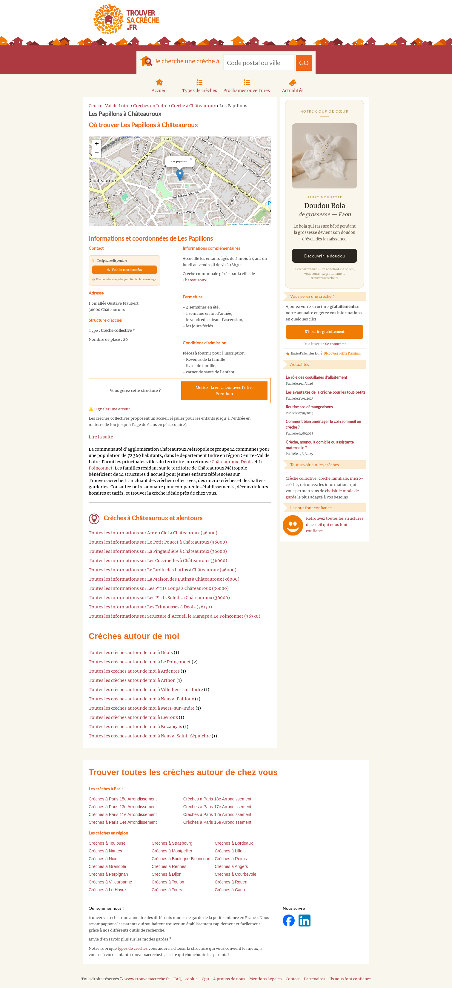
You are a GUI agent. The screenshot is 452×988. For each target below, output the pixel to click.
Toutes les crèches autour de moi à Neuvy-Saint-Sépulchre (150, 736)
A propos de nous (229, 979)
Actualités (292, 85)
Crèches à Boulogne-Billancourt (181, 858)
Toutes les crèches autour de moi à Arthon (132, 680)
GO (304, 62)
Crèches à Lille (228, 851)
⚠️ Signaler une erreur (109, 409)
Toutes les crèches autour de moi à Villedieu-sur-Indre (146, 689)
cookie (191, 979)
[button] (180, 175)
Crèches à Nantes (105, 851)
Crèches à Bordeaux (234, 843)
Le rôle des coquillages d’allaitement (316, 377)
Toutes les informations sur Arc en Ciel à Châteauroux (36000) (153, 533)
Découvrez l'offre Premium (342, 353)
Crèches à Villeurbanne (110, 882)
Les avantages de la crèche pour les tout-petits (325, 392)
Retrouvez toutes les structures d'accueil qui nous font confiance (334, 524)
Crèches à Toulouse (107, 843)
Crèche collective (301, 478)
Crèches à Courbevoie (235, 874)
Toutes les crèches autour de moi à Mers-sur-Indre (142, 708)
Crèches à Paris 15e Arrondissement (123, 799)
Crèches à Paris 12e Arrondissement (217, 814)
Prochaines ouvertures (246, 85)
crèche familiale (333, 478)
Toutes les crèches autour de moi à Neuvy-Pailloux (141, 699)
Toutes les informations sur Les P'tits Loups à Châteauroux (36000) (159, 588)
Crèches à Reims (231, 858)
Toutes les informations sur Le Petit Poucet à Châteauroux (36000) (158, 542)
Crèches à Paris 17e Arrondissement (217, 806)
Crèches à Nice (103, 858)
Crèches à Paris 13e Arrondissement (123, 806)
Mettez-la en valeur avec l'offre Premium (224, 390)
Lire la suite (101, 437)
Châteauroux (225, 461)
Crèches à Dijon (167, 874)
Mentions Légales (265, 979)
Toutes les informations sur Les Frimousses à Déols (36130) (150, 607)
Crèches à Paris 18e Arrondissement (217, 799)
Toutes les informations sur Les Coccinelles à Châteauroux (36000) (158, 560)
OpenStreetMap (249, 224)
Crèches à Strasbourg (172, 843)
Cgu (205, 979)
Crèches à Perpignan (108, 874)
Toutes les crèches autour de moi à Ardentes (134, 671)
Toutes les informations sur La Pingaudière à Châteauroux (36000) (158, 551)
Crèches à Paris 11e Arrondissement (123, 814)
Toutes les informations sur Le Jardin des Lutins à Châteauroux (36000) (162, 570)
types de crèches (132, 948)
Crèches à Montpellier (172, 851)
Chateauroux (195, 280)
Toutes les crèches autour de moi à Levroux (133, 717)
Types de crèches (199, 85)
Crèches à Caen (230, 889)
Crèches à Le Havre (107, 889)
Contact (293, 979)
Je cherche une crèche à (186, 61)
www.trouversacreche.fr (146, 979)
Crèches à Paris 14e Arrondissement (123, 822)
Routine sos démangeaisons (309, 407)
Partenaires (314, 979)
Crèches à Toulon (168, 882)
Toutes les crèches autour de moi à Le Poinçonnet (140, 662)
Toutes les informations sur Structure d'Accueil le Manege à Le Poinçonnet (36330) (174, 616)
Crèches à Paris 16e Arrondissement (217, 822)
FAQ (177, 979)
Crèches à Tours (167, 889)
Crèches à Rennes (169, 866)
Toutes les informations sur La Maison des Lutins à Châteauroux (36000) (164, 579)
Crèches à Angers (231, 866)
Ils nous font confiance (350, 979)
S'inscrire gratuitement (325, 332)
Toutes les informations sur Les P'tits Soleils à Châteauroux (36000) (159, 597)
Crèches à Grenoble (107, 866)
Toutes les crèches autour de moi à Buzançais (135, 726)
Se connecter (335, 344)
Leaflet (232, 224)
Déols (247, 461)
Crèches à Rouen (231, 882)
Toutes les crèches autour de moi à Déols (131, 652)
